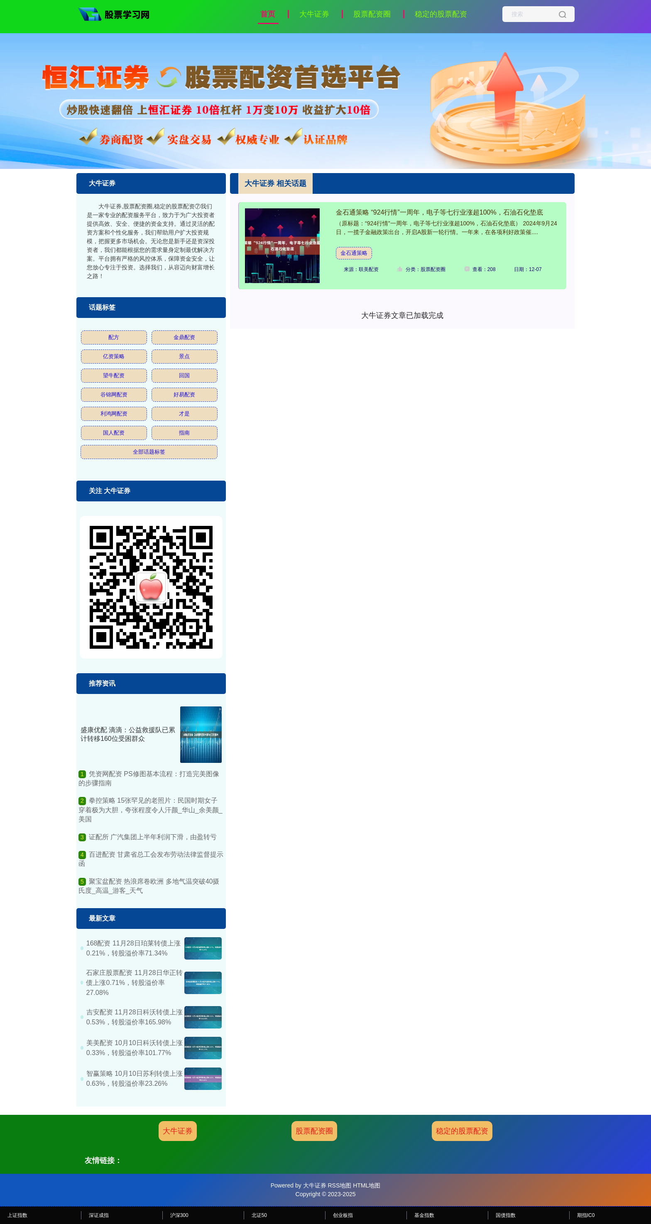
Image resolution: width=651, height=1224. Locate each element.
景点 (184, 356)
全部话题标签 (149, 452)
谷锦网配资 (113, 394)
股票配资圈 (372, 14)
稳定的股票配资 (441, 14)
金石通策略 (353, 253)
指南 (184, 433)
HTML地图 (366, 1185)
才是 (184, 413)
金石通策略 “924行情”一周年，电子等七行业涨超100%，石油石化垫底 (439, 212)
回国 (184, 375)
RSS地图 (339, 1185)
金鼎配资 (184, 337)
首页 (267, 14)
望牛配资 (114, 375)
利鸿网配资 (113, 413)
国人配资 (114, 433)
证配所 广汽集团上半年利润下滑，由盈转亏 (153, 836)
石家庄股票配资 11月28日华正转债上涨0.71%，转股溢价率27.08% (134, 982)
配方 (113, 337)
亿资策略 (114, 356)
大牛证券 (314, 14)
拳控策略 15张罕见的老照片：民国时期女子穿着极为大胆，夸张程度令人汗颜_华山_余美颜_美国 (150, 810)
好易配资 (184, 394)
